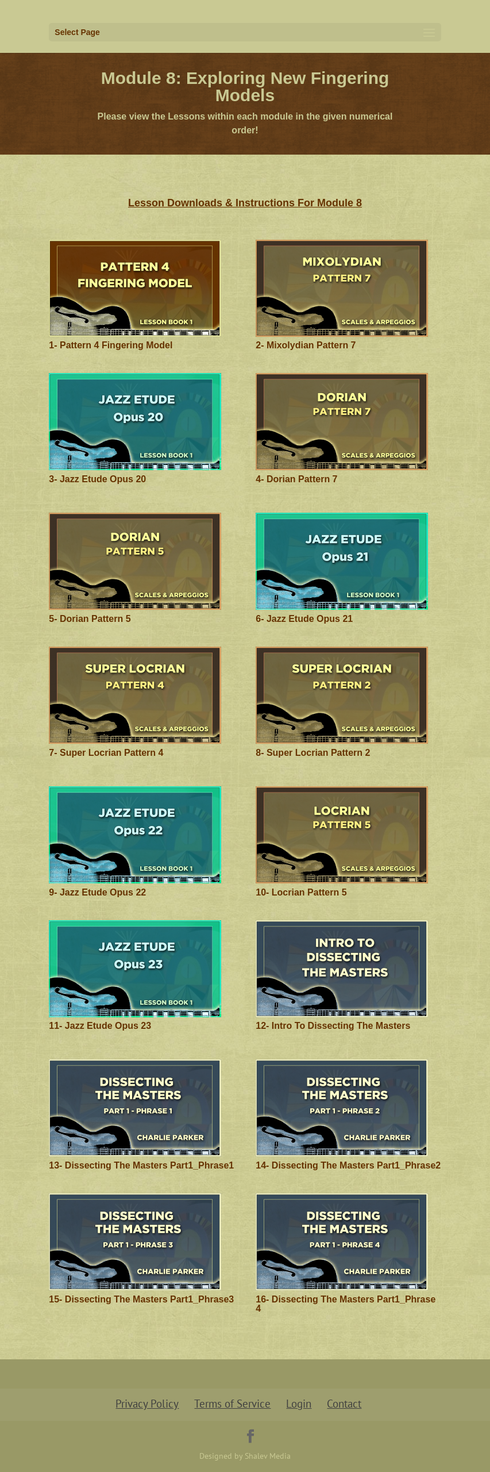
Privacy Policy (147, 1403)
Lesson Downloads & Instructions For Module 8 (245, 203)
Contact (344, 1403)
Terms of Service (232, 1403)
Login (298, 1403)
